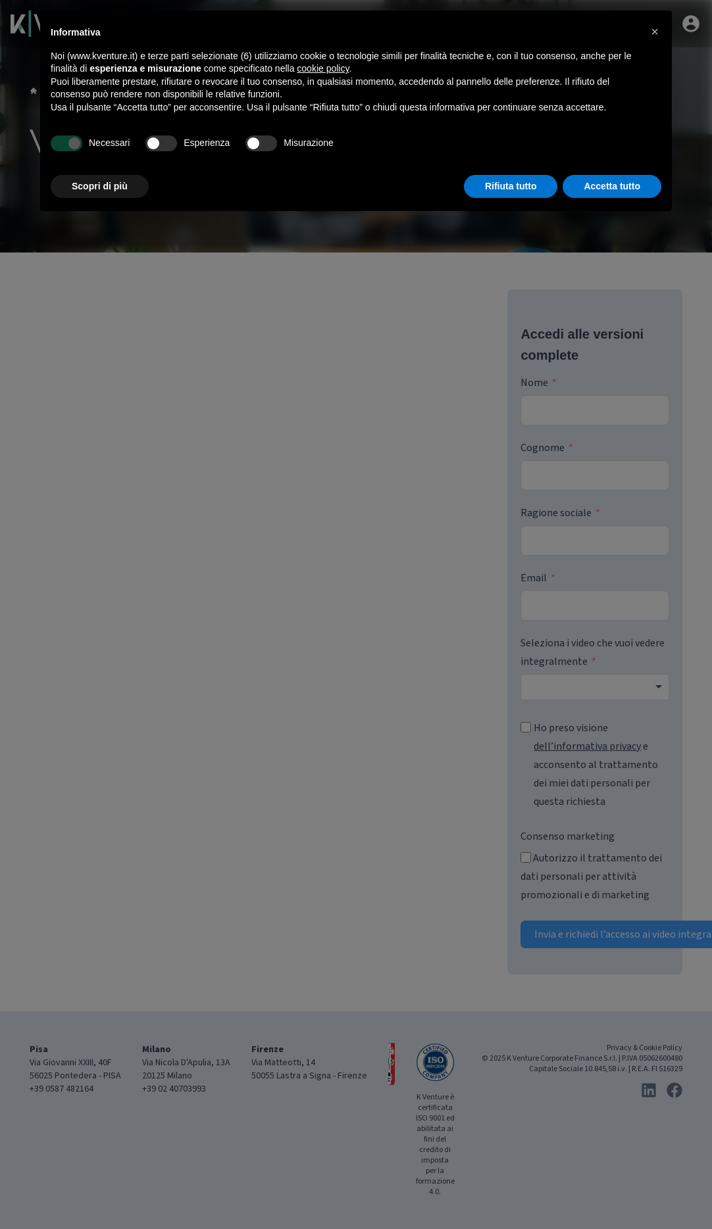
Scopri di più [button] (100, 186)
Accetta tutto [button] (612, 186)
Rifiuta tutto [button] (511, 186)
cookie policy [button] (323, 68)
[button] (654, 31)
